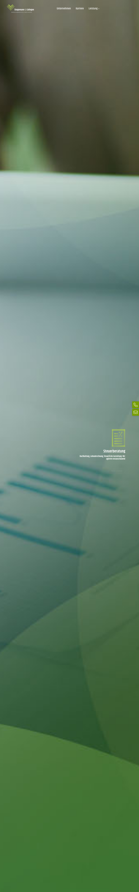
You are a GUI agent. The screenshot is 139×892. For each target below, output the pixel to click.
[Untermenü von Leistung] (98, 8)
